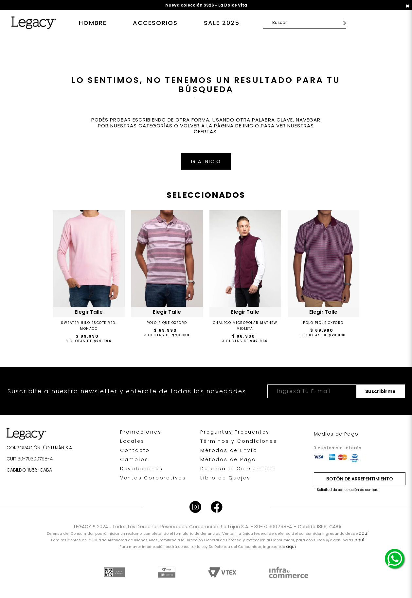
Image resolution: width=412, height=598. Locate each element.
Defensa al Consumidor (237, 468)
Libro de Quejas (225, 478)
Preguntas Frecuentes (235, 432)
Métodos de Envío (229, 450)
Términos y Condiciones (238, 441)
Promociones (141, 432)
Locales (132, 441)
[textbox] (306, 22)
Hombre (93, 23)
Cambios (134, 459)
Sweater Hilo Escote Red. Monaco (88, 325)
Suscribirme (380, 391)
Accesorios (155, 23)
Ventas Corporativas (153, 478)
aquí (363, 533)
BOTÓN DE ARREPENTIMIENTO (359, 479)
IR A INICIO (206, 161)
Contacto (135, 450)
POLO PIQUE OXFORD (167, 322)
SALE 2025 (222, 23)
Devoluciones (141, 468)
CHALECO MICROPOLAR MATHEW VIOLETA (245, 325)
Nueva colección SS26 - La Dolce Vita (206, 5)
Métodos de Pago (228, 459)
